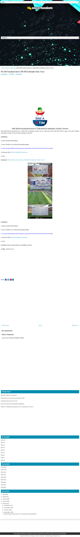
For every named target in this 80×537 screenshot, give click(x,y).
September (7, 512)
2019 (4, 501)
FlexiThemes (27, 535)
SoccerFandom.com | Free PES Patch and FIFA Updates (39, 533)
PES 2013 (3, 479)
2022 (4, 494)
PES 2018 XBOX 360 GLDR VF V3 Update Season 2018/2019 (20, 514)
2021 (4, 496)
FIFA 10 (3, 442)
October (6, 510)
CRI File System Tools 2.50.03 (9, 401)
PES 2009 (3, 469)
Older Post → (75, 325)
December (7, 505)
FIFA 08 (3, 440)
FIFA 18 (3, 460)
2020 (4, 499)
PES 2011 (3, 474)
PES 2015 (3, 484)
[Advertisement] (40, 22)
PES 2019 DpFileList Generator (19, 152)
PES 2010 (3, 472)
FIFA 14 (3, 450)
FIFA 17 (3, 457)
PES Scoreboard (10, 68)
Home (3, 68)
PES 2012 (3, 477)
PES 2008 (3, 467)
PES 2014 (3, 482)
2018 (4, 503)
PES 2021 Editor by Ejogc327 (9, 395)
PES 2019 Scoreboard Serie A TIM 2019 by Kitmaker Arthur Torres (22, 72)
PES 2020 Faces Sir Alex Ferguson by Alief (13, 398)
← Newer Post (5, 325)
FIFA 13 (3, 447)
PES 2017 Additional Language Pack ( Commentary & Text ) (17, 406)
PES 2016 (3, 487)
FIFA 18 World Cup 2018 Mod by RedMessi (12, 404)
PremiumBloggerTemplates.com (52, 535)
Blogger (64, 533)
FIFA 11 (3, 445)
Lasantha (42, 535)
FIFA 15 (3, 452)
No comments (19, 74)
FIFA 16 (3, 455)
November (7, 507)
